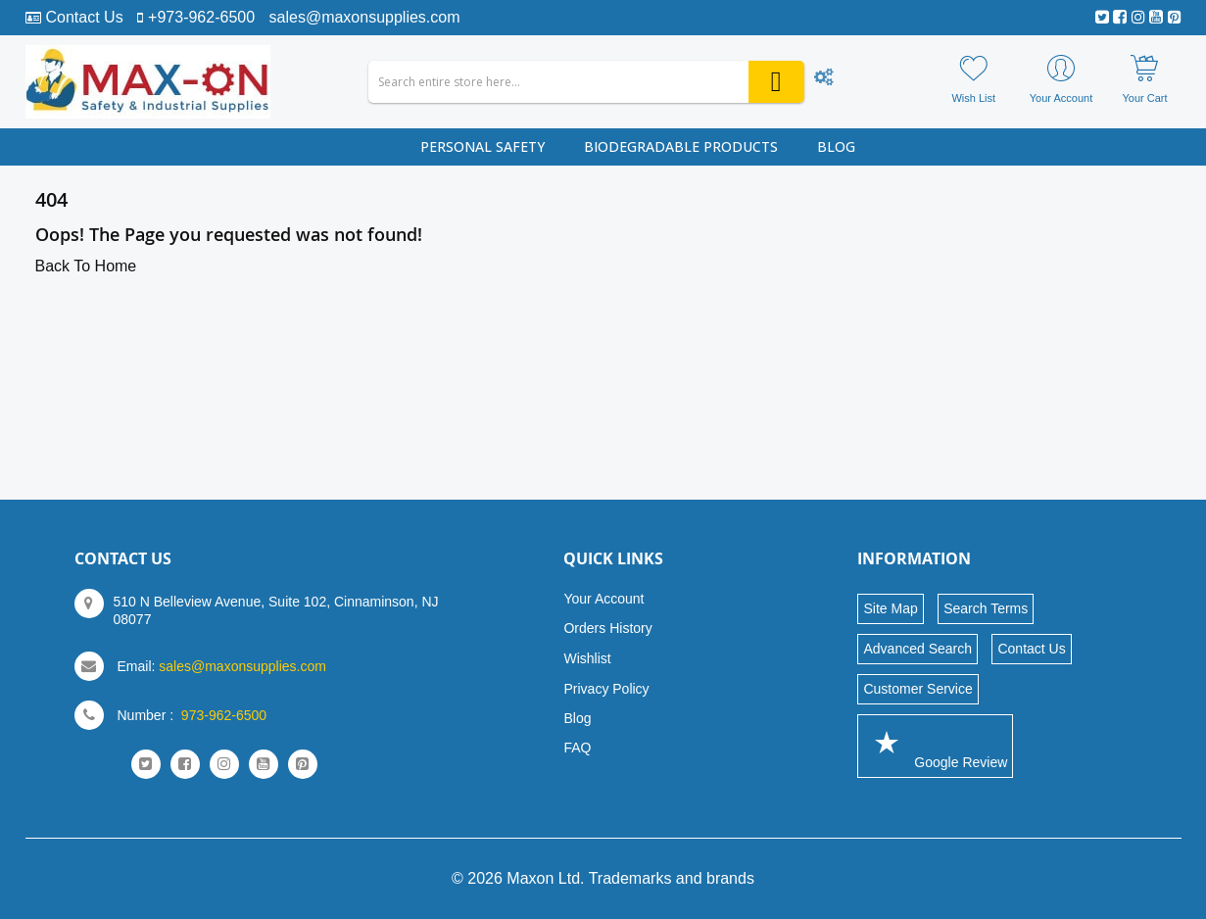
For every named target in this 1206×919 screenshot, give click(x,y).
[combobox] (586, 82)
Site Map (890, 608)
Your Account (603, 598)
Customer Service (917, 689)
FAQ (577, 747)
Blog (577, 718)
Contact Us (84, 17)
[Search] (776, 82)
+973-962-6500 (201, 17)
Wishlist (586, 658)
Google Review (935, 745)
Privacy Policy (606, 689)
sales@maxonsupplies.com (364, 17)
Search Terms (985, 608)
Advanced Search (917, 648)
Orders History (607, 628)
